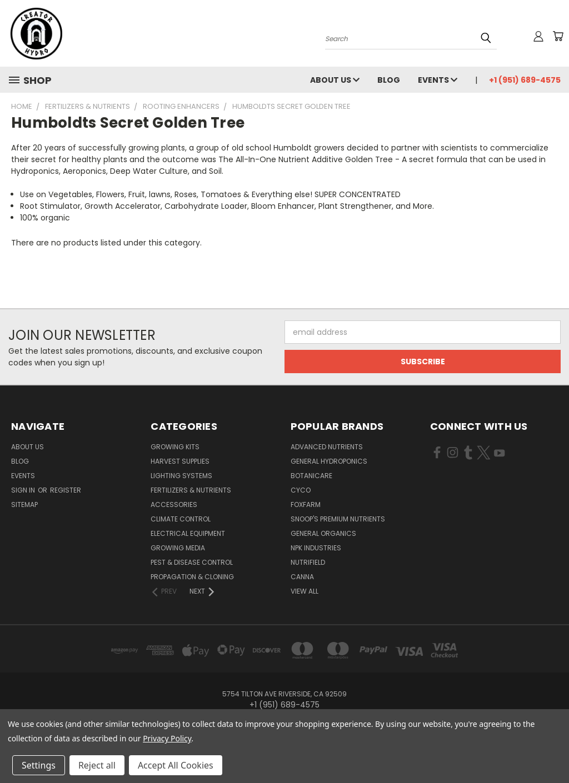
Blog (388, 80)
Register (65, 490)
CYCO (301, 490)
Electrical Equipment (188, 533)
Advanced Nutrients (327, 446)
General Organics (323, 533)
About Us (335, 80)
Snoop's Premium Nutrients (338, 519)
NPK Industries (316, 548)
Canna (302, 576)
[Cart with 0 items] (557, 36)
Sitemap (24, 504)
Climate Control (181, 519)
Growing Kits (175, 446)
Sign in (24, 490)
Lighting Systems (181, 475)
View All (304, 591)
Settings (39, 765)
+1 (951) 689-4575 (525, 80)
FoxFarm (306, 504)
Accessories (174, 504)
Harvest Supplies (180, 461)
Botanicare (311, 475)
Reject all (97, 765)
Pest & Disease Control (192, 562)
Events (437, 80)
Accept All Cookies (175, 765)
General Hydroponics (329, 461)
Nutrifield (308, 562)
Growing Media (178, 548)
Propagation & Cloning (192, 576)
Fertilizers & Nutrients (191, 490)
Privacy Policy (167, 738)
